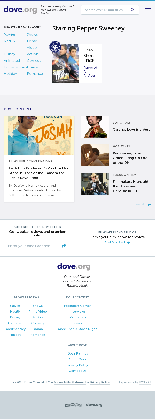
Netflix (9, 42)
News (77, 324)
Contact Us (77, 371)
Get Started (117, 243)
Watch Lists (77, 318)
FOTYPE (145, 383)
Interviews (77, 312)
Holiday (10, 75)
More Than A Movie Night (77, 330)
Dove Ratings (77, 354)
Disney (9, 55)
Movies (10, 35)
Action (32, 55)
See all (143, 205)
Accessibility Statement (70, 383)
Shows (32, 35)
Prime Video (37, 312)
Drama (32, 68)
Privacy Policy (77, 366)
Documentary (15, 68)
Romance (35, 75)
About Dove (77, 360)
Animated (12, 61)
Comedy (34, 61)
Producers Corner (77, 306)
